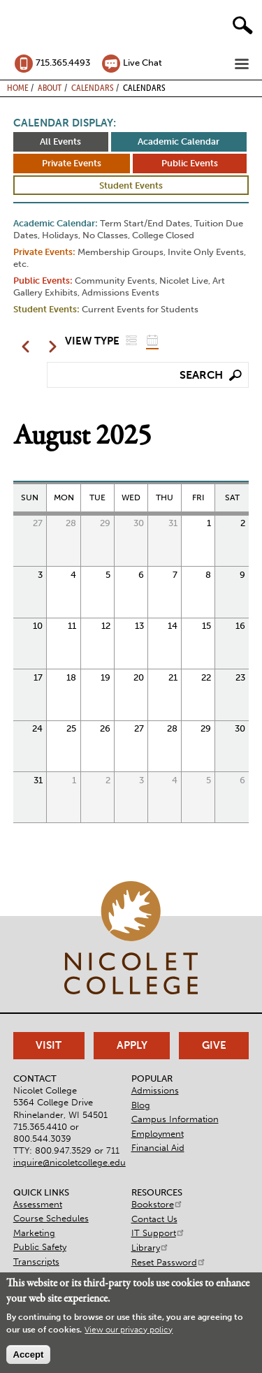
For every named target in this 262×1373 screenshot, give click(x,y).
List (131, 340)
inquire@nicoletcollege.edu (69, 1162)
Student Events (131, 185)
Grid (152, 340)
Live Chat (142, 62)
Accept (28, 1354)
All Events (60, 141)
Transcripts (36, 1261)
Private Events (71, 163)
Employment (157, 1133)
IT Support (158, 1233)
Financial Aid (157, 1147)
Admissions (155, 1090)
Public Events (189, 163)
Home (18, 87)
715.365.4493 (63, 62)
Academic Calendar (178, 141)
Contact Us (154, 1219)
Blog (140, 1105)
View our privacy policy (129, 1330)
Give (214, 1045)
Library (150, 1247)
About (49, 87)
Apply (132, 1045)
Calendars (92, 87)
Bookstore (157, 1204)
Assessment (37, 1204)
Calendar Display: (64, 123)
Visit (48, 1045)
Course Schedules (51, 1218)
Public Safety (39, 1247)
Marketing (34, 1233)
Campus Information (175, 1119)
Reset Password (168, 1262)
